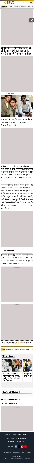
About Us (12, 459)
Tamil (25, 434)
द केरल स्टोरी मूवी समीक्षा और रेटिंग (18, 7)
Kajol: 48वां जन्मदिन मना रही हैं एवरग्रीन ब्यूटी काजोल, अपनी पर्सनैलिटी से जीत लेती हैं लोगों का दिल (11, 377)
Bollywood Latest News (19, 452)
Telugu (14, 434)
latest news (8, 403)
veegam (20, 456)
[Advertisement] (17, 28)
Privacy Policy (22, 438)
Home (7, 438)
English (7, 434)
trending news (9, 399)
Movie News (20, 342)
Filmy (6, 344)
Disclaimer (11, 441)
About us (14, 438)
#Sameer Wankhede (20, 349)
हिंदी (22, 2)
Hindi (19, 434)
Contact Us (20, 441)
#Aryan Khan (9, 349)
